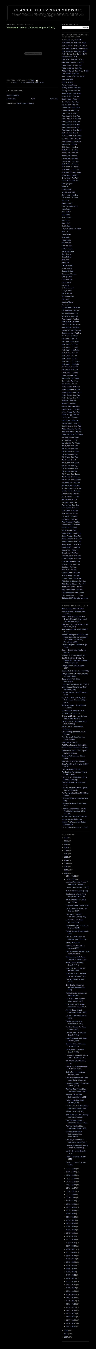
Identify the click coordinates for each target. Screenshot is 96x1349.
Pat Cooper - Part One (70, 367)
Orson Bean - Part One (70, 175)
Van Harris (65, 220)
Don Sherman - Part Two (71, 564)
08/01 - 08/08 (71, 1230)
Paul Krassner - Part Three (71, 119)
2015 (66, 857)
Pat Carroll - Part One (69, 336)
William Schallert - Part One (72, 65)
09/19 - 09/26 (71, 1207)
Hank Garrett (66, 217)
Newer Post (11, 99)
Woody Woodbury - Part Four (72, 595)
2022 (66, 838)
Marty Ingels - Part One (70, 437)
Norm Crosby (66, 209)
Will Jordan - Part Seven (70, 463)
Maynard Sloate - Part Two (71, 229)
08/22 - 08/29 (71, 1220)
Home (33, 99)
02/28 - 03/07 (71, 1301)
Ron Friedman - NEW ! (70, 57)
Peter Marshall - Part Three (71, 141)
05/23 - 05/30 (71, 1262)
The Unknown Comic (69, 85)
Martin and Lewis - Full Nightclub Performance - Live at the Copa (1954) (74, 700)
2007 (66, 1337)
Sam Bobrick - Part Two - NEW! (73, 76)
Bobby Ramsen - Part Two (71, 536)
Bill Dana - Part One (69, 401)
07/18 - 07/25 (71, 1236)
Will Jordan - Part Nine (70, 468)
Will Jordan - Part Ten (69, 471)
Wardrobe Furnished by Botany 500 (74, 827)
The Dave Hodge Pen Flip (71, 769)
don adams (39, 83)
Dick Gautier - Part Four (70, 110)
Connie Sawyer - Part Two (71, 558)
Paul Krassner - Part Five (71, 124)
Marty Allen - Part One (70, 313)
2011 (66, 870)
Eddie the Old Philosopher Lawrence (75, 598)
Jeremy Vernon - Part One (71, 88)
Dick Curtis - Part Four (70, 381)
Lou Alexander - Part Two (71, 310)
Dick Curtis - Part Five (70, 384)
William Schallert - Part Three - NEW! (75, 71)
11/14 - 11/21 (71, 1181)
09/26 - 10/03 (71, 1204)
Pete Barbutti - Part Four (70, 327)
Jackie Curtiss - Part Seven (71, 136)
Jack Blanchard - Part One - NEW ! (74, 43)
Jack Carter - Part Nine (70, 164)
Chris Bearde (66, 189)
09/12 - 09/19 (71, 1210)
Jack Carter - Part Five (70, 355)
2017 (66, 851)
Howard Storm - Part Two (71, 575)
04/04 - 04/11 (71, 1285)
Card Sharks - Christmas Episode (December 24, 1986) (75, 987)
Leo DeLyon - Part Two (70, 420)
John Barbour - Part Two (70, 169)
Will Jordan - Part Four (70, 454)
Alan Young (66, 305)
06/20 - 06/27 (71, 1249)
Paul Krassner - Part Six (70, 127)
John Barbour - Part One (71, 167)
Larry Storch (66, 282)
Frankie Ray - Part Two (70, 161)
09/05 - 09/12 (71, 1214)
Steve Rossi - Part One (70, 550)
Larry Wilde (66, 299)
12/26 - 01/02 (71, 876)
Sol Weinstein (67, 294)
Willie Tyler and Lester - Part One (74, 581)
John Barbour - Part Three (71, 172)
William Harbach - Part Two (71, 432)
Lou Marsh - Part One (69, 516)
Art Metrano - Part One (70, 153)
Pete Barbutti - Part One (70, 319)
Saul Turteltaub (67, 79)
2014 (66, 860)
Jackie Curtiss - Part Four (71, 398)
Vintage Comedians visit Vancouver (74, 816)
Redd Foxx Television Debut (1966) (74, 745)
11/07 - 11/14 (71, 1185)
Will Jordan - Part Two (70, 449)
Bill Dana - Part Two (69, 403)
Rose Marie (66, 237)
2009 (66, 1331)
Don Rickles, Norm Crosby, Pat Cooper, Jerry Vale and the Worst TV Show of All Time (75, 660)
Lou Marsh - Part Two (69, 519)
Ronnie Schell (67, 268)
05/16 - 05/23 (71, 1265)
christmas (30, 83)
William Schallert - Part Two (72, 68)
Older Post (54, 99)
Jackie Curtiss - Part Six (70, 133)
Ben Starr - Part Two (69, 570)
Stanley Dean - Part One (71, 406)
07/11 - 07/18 (71, 1239)
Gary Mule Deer (67, 82)
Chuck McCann (67, 248)
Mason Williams (67, 302)
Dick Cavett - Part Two (70, 198)
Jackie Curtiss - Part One (71, 387)
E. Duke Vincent (67, 288)
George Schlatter (68, 271)
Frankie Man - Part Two (70, 508)
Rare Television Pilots (69, 742)
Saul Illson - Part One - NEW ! (72, 60)
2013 (66, 863)
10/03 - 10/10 (71, 1201)
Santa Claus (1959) (73, 942)
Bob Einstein (66, 212)
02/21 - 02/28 (71, 1304)
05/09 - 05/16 (71, 1268)
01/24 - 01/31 (71, 1317)
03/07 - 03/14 (71, 1297)
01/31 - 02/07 (71, 1314)
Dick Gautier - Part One (70, 102)
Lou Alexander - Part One (71, 308)
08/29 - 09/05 (71, 1217)
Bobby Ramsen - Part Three (72, 539)
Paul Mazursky (67, 246)
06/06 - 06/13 (71, 1256)
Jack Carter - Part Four (70, 353)
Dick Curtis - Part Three (70, 378)
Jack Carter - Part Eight (70, 364)
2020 (66, 841)
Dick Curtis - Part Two (69, 375)
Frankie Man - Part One (70, 505)
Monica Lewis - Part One (71, 494)
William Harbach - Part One (72, 429)
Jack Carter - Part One (70, 344)
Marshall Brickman (68, 192)
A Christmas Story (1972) (75, 1111)
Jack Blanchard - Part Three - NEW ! (75, 48)
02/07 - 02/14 (71, 1310)
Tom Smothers (67, 279)
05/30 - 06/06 (71, 1259)
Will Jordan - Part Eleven (71, 474)
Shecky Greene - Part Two (71, 426)
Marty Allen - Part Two (70, 316)
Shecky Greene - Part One (71, 423)
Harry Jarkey (66, 234)
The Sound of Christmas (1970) (77, 888)
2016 (66, 854)
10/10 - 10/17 (71, 1198)
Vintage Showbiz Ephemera (72, 819)
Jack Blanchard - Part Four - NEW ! (74, 51)
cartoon (21, 83)
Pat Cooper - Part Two (70, 370)
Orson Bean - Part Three (71, 181)
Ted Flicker (66, 215)
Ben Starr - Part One (69, 567)
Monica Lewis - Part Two (70, 496)
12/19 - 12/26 (71, 879)
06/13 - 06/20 (71, 1252)
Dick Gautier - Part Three (71, 107)
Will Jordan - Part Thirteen (71, 480)
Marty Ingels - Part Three (71, 443)
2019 (66, 844)
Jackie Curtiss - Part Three (71, 392)
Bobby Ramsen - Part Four (71, 542)
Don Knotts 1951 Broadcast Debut (74, 655)
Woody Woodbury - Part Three (73, 592)
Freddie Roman (67, 265)
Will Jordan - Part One (70, 446)
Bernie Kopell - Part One (70, 99)
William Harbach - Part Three (72, 434)
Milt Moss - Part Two (69, 530)
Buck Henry (66, 223)
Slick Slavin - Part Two (70, 150)
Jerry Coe (65, 200)
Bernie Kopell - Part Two (70, 96)
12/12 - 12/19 (71, 1169)
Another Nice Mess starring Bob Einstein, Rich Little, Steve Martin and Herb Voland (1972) (75, 619)
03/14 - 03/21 (71, 1294)
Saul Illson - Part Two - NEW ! (72, 62)
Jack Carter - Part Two (70, 347)
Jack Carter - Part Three (70, 350)
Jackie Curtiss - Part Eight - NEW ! (74, 54)
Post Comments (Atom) (25, 103)
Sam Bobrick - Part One (70, 74)
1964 (15, 83)
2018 (66, 847)
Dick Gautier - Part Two (70, 105)
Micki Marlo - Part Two (70, 513)
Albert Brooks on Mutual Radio (73, 608)
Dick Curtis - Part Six (69, 144)
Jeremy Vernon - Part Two (71, 91)
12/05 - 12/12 (71, 1172)
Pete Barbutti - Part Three (71, 325)
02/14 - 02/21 (71, 1307)
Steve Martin (66, 243)
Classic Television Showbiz (48, 10)
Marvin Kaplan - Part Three (71, 488)
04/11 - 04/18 (71, 1281)
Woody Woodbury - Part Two (72, 590)
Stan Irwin (65, 231)
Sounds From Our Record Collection (75, 748)
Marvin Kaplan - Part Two (71, 485)
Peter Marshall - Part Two (71, 525)
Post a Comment (13, 95)
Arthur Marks (66, 240)
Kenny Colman (67, 203)
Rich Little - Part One (69, 499)
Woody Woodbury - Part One (72, 587)
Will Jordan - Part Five (70, 457)
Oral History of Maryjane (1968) (73, 710)
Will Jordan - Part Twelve (71, 477)
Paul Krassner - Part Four (71, 122)
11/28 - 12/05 (71, 1175)
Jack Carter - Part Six (69, 358)
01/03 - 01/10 (71, 1326)
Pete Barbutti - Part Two (70, 322)
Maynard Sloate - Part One (71, 139)
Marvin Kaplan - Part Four (71, 491)
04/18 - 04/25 (71, 1278)
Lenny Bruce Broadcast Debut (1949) (75, 684)
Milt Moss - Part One (69, 527)
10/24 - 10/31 (71, 1191)
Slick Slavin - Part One (70, 147)
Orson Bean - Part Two (70, 178)
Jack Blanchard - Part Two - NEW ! (74, 45)
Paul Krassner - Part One (71, 113)
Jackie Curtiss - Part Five (71, 395)
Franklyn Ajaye (67, 184)
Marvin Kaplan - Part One (71, 482)
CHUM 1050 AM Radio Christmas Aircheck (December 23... (74, 1134)
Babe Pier (65, 263)
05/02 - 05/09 (71, 1272)
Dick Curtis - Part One (70, 372)
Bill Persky (65, 260)
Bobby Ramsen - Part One (71, 533)
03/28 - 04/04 (71, 1288)
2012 (66, 867)
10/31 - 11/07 (71, 1188)
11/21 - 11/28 (71, 1178)
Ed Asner (65, 186)
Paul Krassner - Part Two (71, 116)
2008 (66, 1334)
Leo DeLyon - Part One (70, 418)
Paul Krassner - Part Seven (72, 130)
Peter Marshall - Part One (71, 522)
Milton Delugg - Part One (71, 412)
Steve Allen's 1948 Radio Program (74, 761)
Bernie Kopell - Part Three (71, 93)
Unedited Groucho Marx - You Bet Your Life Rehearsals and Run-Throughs (74, 811)
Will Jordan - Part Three (70, 451)
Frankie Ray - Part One (70, 158)
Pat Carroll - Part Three (70, 341)
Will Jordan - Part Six (69, 460)
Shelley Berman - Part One (71, 330)
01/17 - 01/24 (71, 1320)
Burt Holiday (66, 226)
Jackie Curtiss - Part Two (71, 389)
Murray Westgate (68, 296)
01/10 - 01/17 (71, 1323)
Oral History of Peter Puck (71, 713)
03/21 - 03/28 (71, 1291)
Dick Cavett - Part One (70, 195)
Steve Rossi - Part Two (70, 553)
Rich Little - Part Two (69, 502)
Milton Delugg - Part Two (71, 415)
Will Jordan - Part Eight (70, 466)
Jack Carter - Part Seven (71, 361)
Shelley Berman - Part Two (71, 333)
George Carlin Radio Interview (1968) (75, 671)
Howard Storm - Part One (71, 573)
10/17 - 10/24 (71, 1194)
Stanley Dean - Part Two (70, 409)
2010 (66, 873)
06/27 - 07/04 (71, 1246)
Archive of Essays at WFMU (72, 40)
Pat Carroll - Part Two (69, 339)
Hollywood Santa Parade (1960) (77, 905)
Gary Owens (66, 254)
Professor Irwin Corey (69, 206)
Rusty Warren (67, 291)
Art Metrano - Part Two (70, 155)
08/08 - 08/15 (71, 1227)
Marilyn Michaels (68, 251)
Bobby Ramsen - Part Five (71, 544)
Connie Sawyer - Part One (71, 556)
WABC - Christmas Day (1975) (77, 891)
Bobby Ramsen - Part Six (71, 547)
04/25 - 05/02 (71, 1275)
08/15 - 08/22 (71, 1223)
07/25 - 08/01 (71, 1233)
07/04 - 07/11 (71, 1243)
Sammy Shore (67, 277)
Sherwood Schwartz (69, 274)
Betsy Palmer (66, 257)
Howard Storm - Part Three (71, 578)
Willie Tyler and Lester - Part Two (74, 584)
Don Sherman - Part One (71, 561)
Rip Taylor (65, 285)
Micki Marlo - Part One (70, 511)
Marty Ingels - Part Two (70, 440)
